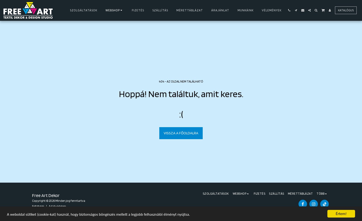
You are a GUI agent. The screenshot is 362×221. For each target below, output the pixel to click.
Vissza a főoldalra (181, 133)
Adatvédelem (57, 206)
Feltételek (38, 206)
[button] (289, 10)
